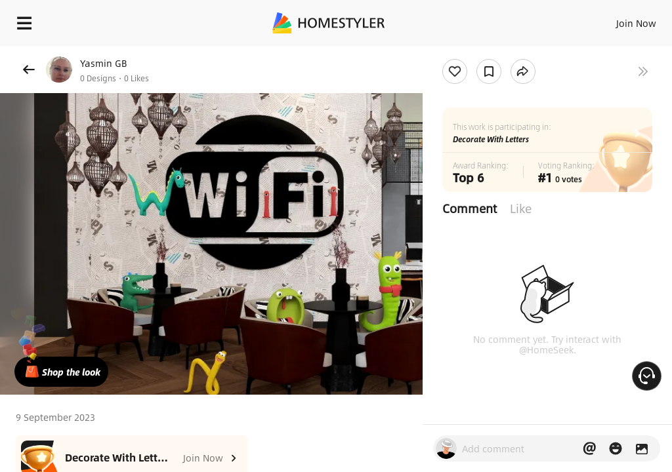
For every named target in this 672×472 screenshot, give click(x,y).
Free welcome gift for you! (504, 52)
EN (618, 19)
